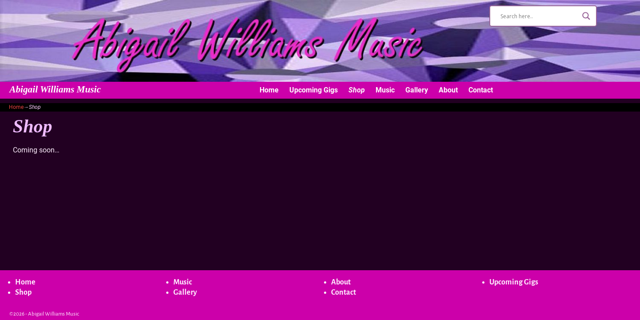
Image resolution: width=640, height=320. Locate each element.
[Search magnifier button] (586, 16)
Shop (356, 90)
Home (269, 90)
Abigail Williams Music (55, 89)
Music (385, 90)
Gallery (416, 90)
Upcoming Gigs (313, 90)
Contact (480, 90)
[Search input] (539, 16)
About (448, 90)
